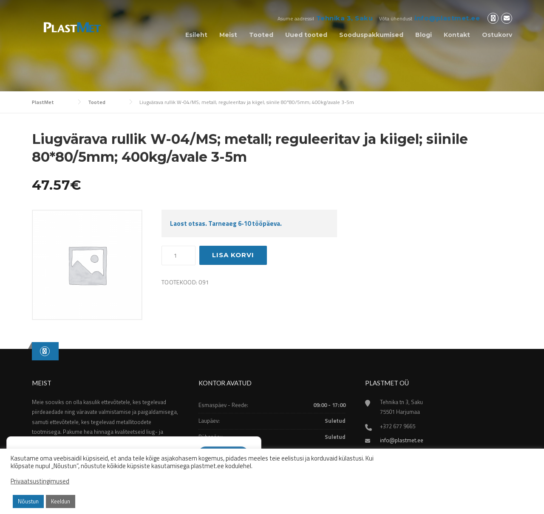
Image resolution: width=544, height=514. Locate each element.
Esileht (196, 35)
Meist (228, 35)
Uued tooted (306, 35)
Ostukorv (497, 35)
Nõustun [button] (28, 501)
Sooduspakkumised (371, 35)
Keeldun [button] (60, 501)
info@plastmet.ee (447, 18)
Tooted (261, 35)
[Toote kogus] (179, 255)
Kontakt (457, 35)
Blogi (423, 35)
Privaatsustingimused (40, 481)
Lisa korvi (233, 255)
